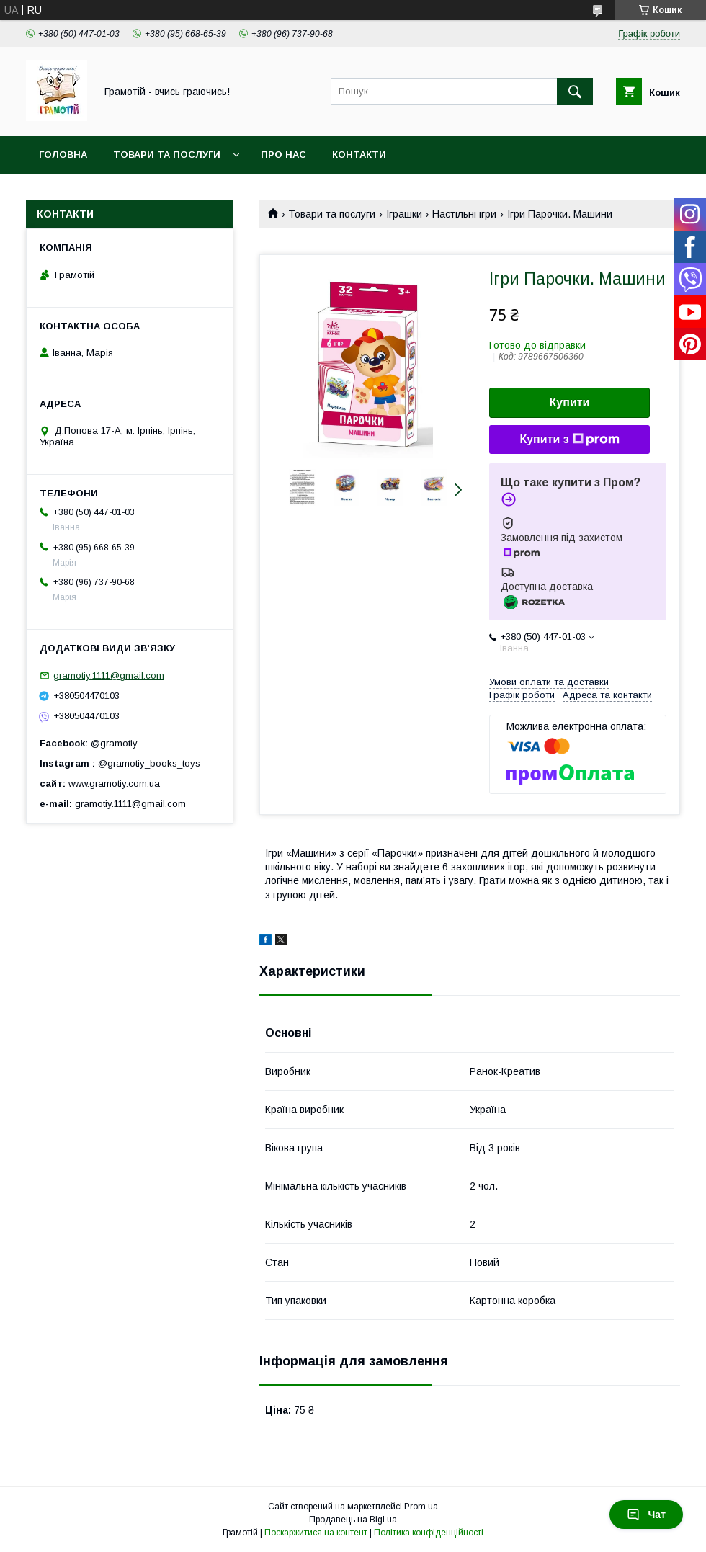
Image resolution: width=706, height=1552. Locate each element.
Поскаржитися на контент (315, 1533)
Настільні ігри (464, 214)
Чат (646, 1514)
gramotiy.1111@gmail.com (108, 675)
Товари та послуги (166, 154)
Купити (570, 402)
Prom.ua (421, 1507)
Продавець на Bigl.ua (353, 1520)
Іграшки (404, 214)
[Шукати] (575, 91)
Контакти (359, 154)
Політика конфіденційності (428, 1533)
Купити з (569, 439)
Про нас (283, 154)
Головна (63, 154)
